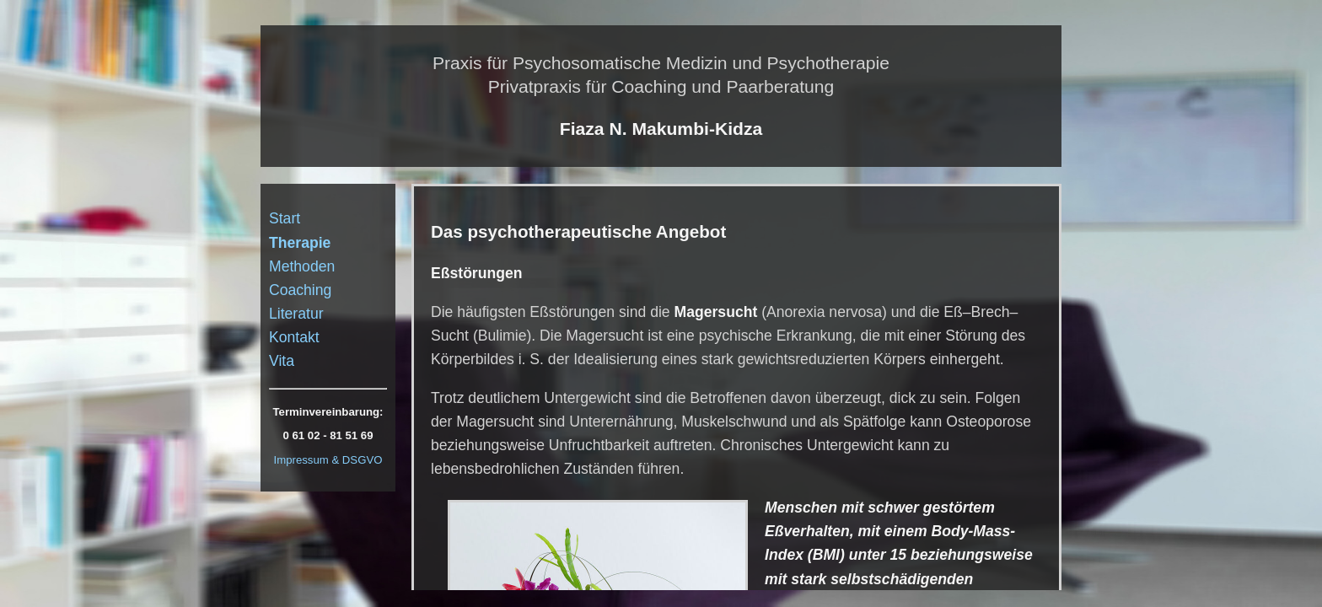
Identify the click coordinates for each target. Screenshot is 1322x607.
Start (284, 218)
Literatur (296, 313)
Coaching (300, 290)
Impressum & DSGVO (328, 460)
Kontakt (294, 337)
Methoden (302, 266)
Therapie (299, 242)
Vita (281, 360)
